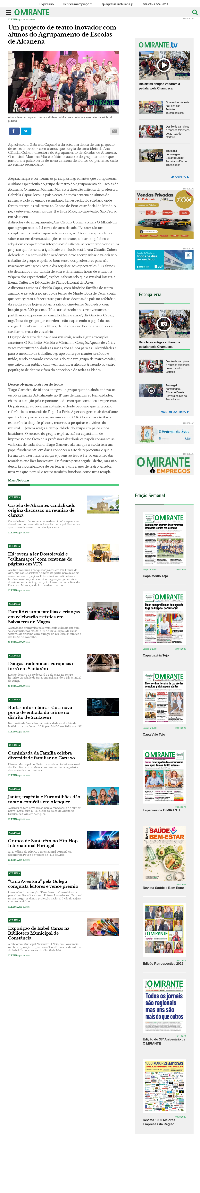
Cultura (13, 19)
